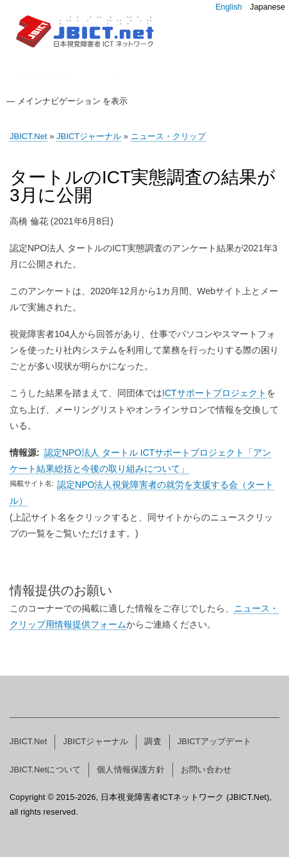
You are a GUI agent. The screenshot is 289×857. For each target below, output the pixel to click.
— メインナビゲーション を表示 (67, 101)
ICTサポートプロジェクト (214, 393)
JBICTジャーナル (88, 136)
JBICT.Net (28, 136)
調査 (152, 741)
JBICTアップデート (214, 741)
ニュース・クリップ (168, 136)
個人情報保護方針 (131, 769)
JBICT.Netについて (45, 769)
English (228, 7)
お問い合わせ (206, 769)
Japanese (267, 7)
